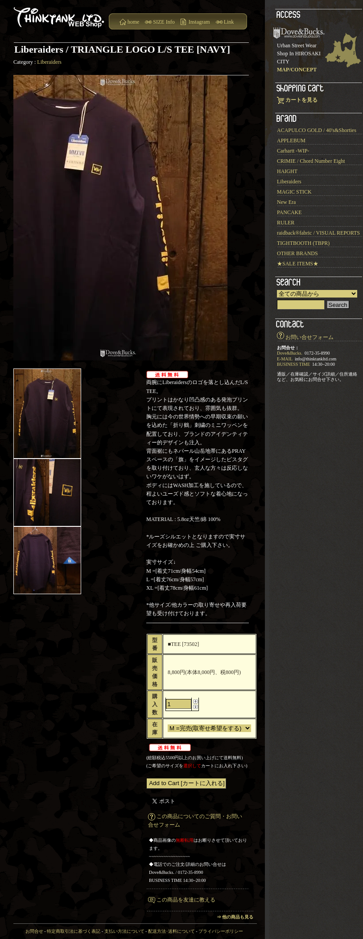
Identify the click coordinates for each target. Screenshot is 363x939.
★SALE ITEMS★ (297, 264)
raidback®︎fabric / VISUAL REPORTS (318, 233)
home (134, 22)
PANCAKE (289, 212)
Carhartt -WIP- (293, 151)
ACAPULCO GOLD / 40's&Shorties (316, 130)
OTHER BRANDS (297, 253)
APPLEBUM (291, 140)
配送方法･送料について (171, 931)
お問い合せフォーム (309, 337)
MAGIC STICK (294, 192)
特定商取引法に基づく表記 (73, 931)
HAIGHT (287, 171)
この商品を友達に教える (186, 900)
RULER (285, 222)
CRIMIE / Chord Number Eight (311, 161)
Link (229, 22)
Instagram (199, 22)
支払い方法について (124, 931)
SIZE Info (163, 22)
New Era (286, 202)
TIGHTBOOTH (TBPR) (303, 243)
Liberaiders (49, 62)
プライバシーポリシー (220, 931)
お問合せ (34, 931)
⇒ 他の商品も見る (235, 916)
